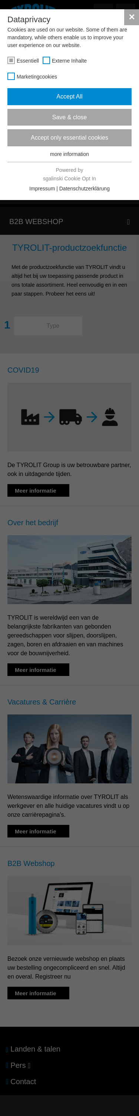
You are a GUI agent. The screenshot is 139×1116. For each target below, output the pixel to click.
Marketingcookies (37, 77)
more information (69, 154)
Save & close (69, 117)
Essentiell (28, 61)
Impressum (42, 188)
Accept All (69, 96)
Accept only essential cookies (69, 137)
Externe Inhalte (69, 61)
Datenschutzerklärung (84, 188)
